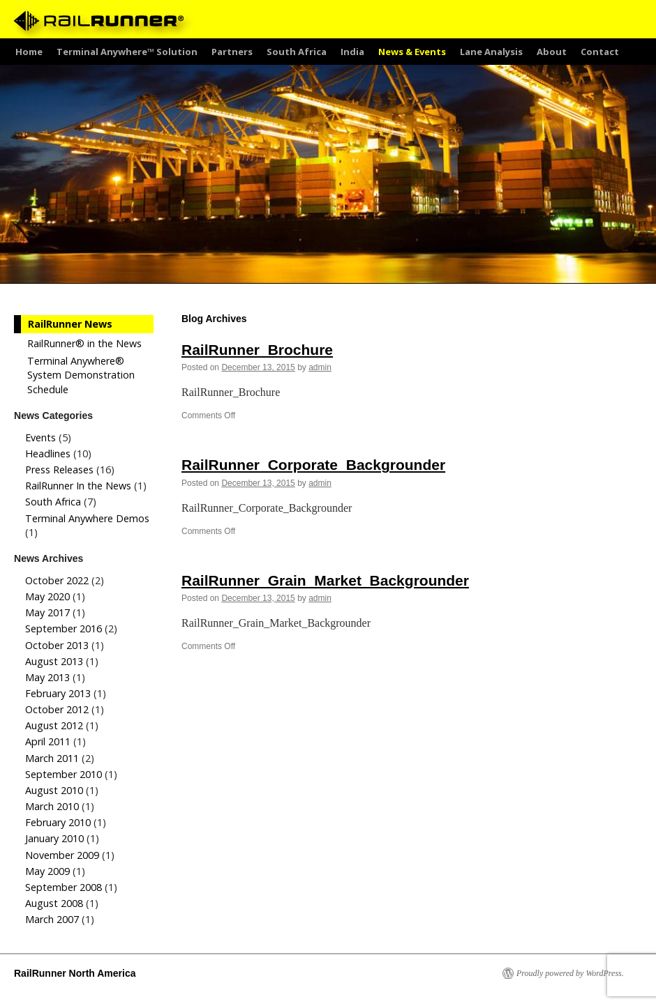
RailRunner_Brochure (257, 350)
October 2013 (57, 645)
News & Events (412, 51)
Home (29, 51)
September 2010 (63, 774)
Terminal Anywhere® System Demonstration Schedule (81, 374)
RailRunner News (70, 323)
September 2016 (63, 628)
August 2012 (54, 725)
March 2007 (52, 919)
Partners (232, 51)
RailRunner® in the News (84, 343)
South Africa (297, 51)
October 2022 (57, 580)
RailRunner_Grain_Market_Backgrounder (325, 580)
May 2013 (47, 677)
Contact (600, 51)
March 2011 (52, 758)
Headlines (47, 453)
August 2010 (54, 790)
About (552, 51)
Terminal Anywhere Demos (87, 518)
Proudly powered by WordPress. (570, 973)
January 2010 (54, 838)
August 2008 (54, 903)
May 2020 (47, 596)
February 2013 (58, 693)
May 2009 (47, 871)
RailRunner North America (75, 973)
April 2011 (47, 741)
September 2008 (63, 887)
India (352, 51)
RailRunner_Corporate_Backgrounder (313, 465)
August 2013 (54, 661)
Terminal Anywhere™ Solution (127, 51)
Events (40, 437)
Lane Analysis (491, 51)
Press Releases (59, 469)
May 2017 (47, 612)
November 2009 (62, 855)
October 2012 (57, 709)
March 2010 (52, 806)
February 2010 (58, 822)
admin (319, 367)
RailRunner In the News (78, 485)
